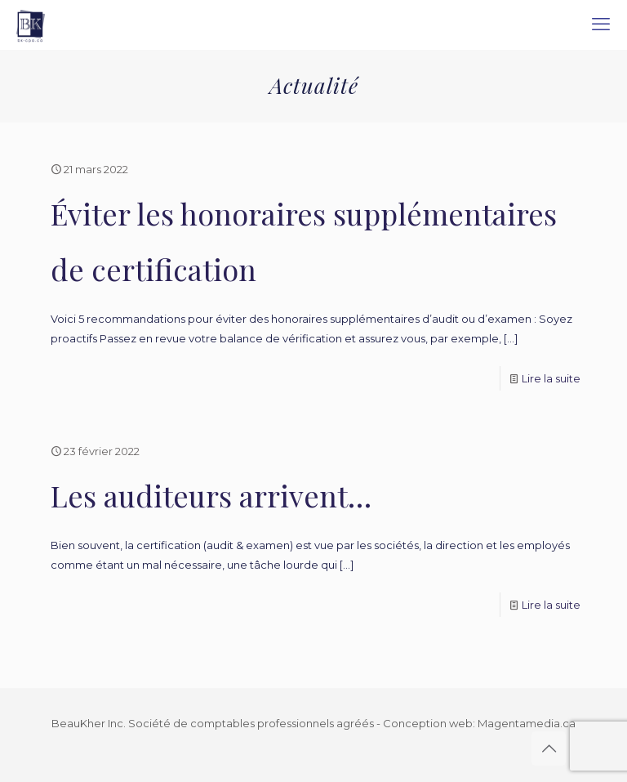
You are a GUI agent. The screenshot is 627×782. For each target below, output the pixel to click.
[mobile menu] (601, 24)
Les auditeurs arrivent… (211, 495)
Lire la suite (551, 378)
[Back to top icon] (548, 748)
